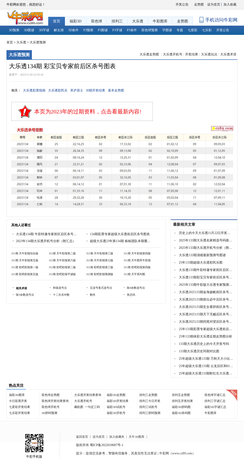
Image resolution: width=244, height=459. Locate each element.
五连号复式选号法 (101, 287)
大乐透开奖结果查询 (87, 395)
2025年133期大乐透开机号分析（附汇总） (206, 247)
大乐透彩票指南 (34, 90)
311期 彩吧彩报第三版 (99, 267)
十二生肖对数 (61, 294)
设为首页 (213, 4)
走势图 (199, 4)
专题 (180, 30)
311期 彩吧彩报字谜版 (62, 274)
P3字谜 (117, 30)
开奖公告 (182, 4)
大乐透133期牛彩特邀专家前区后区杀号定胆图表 (206, 270)
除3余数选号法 (25, 294)
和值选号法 (60, 287)
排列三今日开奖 (149, 401)
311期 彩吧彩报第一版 (24, 267)
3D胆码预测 (49, 413)
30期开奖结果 (95, 90)
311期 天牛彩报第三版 (99, 253)
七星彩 (192, 30)
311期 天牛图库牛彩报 (137, 260)
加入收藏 (229, 4)
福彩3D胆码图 (181, 407)
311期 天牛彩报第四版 (137, 253)
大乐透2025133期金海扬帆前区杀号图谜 (206, 292)
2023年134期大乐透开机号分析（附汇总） (46, 241)
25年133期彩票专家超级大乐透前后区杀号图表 (206, 329)
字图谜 (167, 30)
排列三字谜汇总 (215, 401)
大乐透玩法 (209, 54)
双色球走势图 (51, 395)
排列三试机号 (148, 407)
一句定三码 (92, 407)
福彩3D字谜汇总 (215, 407)
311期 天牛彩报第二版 (62, 253)
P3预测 (88, 30)
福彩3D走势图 (116, 395)
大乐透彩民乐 (57, 90)
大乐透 (21, 42)
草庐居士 (76, 90)
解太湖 (59, 30)
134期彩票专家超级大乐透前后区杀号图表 (120, 234)
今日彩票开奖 (18, 401)
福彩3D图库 (17, 395)
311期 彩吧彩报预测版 (99, 274)
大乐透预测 (38, 42)
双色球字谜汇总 (215, 395)
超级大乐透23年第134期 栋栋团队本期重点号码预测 (121, 241)
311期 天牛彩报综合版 (24, 253)
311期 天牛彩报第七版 (99, 260)
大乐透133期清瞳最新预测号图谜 (202, 255)
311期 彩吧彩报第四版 (137, 267)
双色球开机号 (51, 407)
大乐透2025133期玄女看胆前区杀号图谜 (206, 307)
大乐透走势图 (150, 54)
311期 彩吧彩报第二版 (62, 267)
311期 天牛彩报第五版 (24, 260)
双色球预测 (149, 30)
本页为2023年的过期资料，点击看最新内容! (87, 112)
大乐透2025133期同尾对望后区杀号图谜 (206, 321)
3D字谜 (44, 30)
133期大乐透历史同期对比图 (199, 351)
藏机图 (78, 407)
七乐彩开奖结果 (19, 413)
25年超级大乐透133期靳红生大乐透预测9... (206, 373)
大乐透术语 (228, 54)
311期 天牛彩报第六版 (62, 260)
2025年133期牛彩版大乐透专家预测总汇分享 (206, 284)
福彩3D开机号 (116, 413)
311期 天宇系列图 (134, 274)
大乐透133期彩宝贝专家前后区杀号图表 (206, 277)
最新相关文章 (184, 224)
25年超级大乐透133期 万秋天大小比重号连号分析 (206, 358)
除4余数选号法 (136, 287)
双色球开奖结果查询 (55, 401)
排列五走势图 (181, 395)
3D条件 (73, 30)
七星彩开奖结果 (19, 407)
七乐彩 (207, 30)
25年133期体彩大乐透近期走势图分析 (205, 336)
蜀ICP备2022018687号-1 (106, 445)
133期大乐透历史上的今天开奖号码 (204, 344)
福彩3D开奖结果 (117, 401)
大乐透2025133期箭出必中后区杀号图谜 (206, 299)
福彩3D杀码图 (181, 413)
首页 (9, 42)
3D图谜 (29, 30)
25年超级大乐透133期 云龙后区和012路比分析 (206, 366)
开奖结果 (191, 54)
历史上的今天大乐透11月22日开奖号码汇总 (206, 233)
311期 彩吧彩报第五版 (24, 274)
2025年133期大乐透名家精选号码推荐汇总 (206, 240)
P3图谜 (103, 30)
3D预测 (14, 30)
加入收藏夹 (116, 436)
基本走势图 (116, 90)
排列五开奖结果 (182, 401)
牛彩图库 (210, 413)
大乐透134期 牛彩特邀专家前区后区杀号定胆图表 (47, 234)
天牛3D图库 (136, 436)
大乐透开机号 (172, 54)
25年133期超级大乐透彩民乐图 (201, 262)
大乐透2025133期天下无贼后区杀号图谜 (206, 314)
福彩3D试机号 (116, 407)
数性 (92, 294)
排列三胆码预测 (149, 413)
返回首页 (82, 436)
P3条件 (132, 30)
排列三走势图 (148, 395)
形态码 (131, 294)
